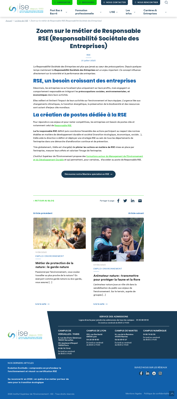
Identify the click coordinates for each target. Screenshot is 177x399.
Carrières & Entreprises (150, 12)
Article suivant (136, 213)
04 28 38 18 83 (92, 340)
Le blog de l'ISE (21, 21)
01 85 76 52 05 (149, 334)
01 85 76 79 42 (64, 348)
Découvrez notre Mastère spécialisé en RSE (87, 174)
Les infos (129, 12)
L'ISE (112, 12)
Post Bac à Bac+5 (56, 12)
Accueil (9, 21)
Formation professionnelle (84, 12)
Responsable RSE (62, 125)
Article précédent (42, 213)
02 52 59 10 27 (121, 340)
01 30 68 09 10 (142, 320)
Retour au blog (44, 201)
